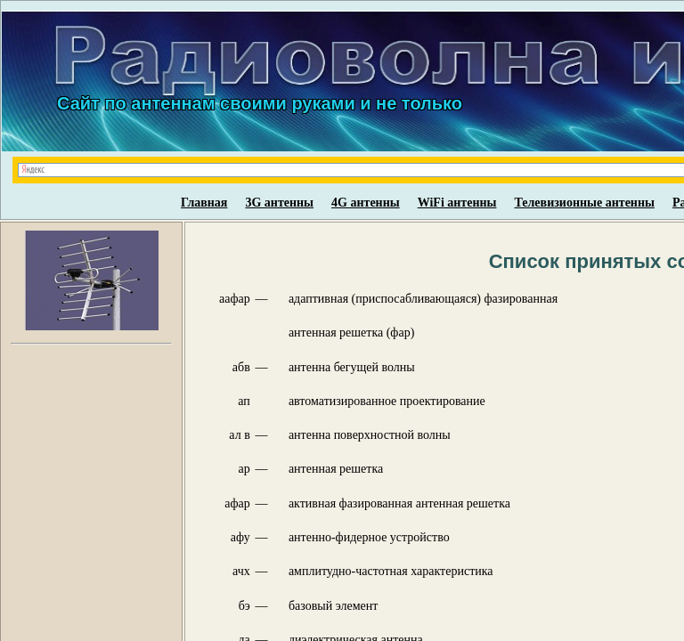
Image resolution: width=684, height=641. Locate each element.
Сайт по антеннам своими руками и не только (259, 103)
